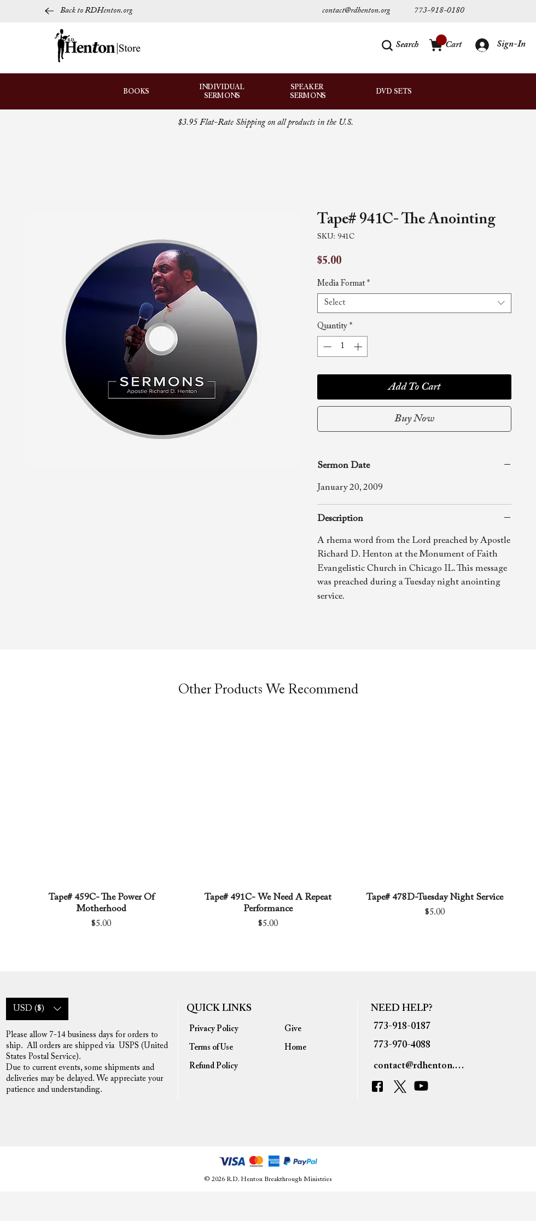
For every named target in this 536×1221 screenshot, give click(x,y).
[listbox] (37, 1009)
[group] (268, 835)
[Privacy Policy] (214, 1029)
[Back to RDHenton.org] (88, 11)
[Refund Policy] (214, 1066)
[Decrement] (326, 347)
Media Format (343, 284)
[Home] (309, 1048)
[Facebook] (380, 1086)
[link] (441, 39)
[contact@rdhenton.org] (364, 11)
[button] (400, 45)
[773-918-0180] (439, 11)
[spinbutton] (343, 347)
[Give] (309, 1029)
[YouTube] (423, 1086)
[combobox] (414, 303)
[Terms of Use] (214, 1048)
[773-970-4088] (405, 1045)
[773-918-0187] (405, 1026)
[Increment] (359, 347)
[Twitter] (401, 1086)
